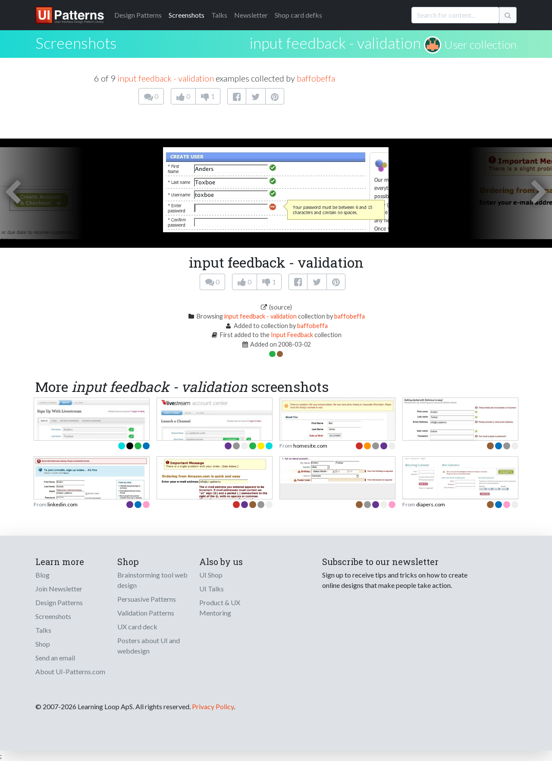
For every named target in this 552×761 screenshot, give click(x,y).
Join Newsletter (58, 588)
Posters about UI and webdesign (148, 645)
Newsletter (251, 15)
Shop (42, 644)
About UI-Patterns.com (70, 671)
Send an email (55, 658)
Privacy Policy (213, 706)
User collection (480, 44)
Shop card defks (298, 15)
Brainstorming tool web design (152, 580)
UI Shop (211, 575)
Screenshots (186, 15)
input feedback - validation (335, 43)
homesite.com (310, 445)
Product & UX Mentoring (219, 607)
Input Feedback (292, 334)
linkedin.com (62, 504)
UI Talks (211, 588)
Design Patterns (59, 602)
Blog (42, 575)
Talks (219, 15)
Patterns (138, 15)
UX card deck (137, 626)
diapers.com (430, 504)
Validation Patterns (145, 613)
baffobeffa (316, 78)
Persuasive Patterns (146, 599)
